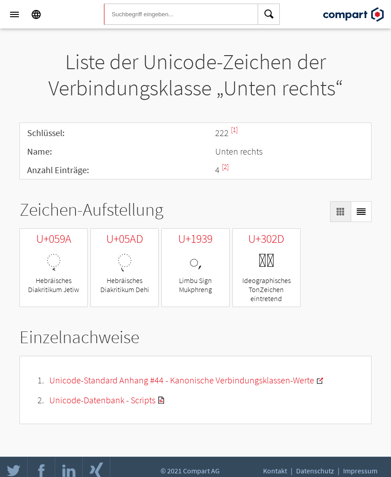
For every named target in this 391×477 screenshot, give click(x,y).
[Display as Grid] (340, 211)
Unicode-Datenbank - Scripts (102, 400)
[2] (225, 166)
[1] (234, 129)
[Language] (36, 14)
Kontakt (275, 470)
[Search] (269, 14)
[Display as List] (361, 211)
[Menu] (14, 14)
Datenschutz (315, 470)
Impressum (360, 470)
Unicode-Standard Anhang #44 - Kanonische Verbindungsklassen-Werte (181, 380)
